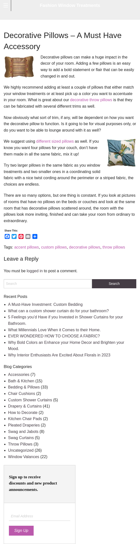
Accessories (18, 374)
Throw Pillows (20, 444)
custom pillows (54, 247)
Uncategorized (21, 450)
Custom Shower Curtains (30, 400)
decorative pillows (84, 247)
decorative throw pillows (91, 100)
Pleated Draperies (24, 425)
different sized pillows (55, 141)
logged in (35, 271)
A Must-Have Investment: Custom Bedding (45, 304)
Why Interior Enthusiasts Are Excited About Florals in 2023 (59, 355)
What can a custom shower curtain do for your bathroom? (58, 311)
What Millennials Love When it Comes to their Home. (54, 330)
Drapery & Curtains (25, 406)
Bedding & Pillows (24, 387)
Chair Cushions (21, 393)
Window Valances (23, 457)
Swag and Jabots (23, 431)
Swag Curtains (21, 438)
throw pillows (113, 247)
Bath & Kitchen (21, 381)
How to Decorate (23, 412)
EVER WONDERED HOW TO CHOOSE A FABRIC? (54, 336)
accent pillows (26, 247)
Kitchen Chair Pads (25, 419)
